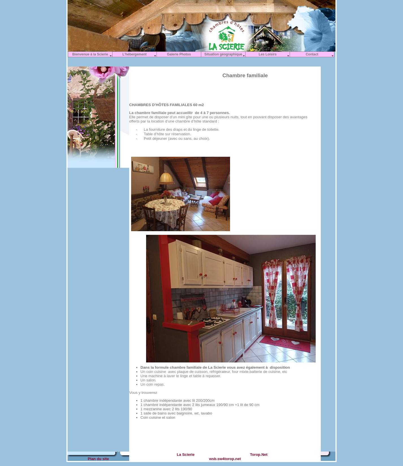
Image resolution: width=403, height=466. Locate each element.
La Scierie (185, 454)
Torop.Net (258, 454)
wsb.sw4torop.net (225, 459)
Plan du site (98, 459)
